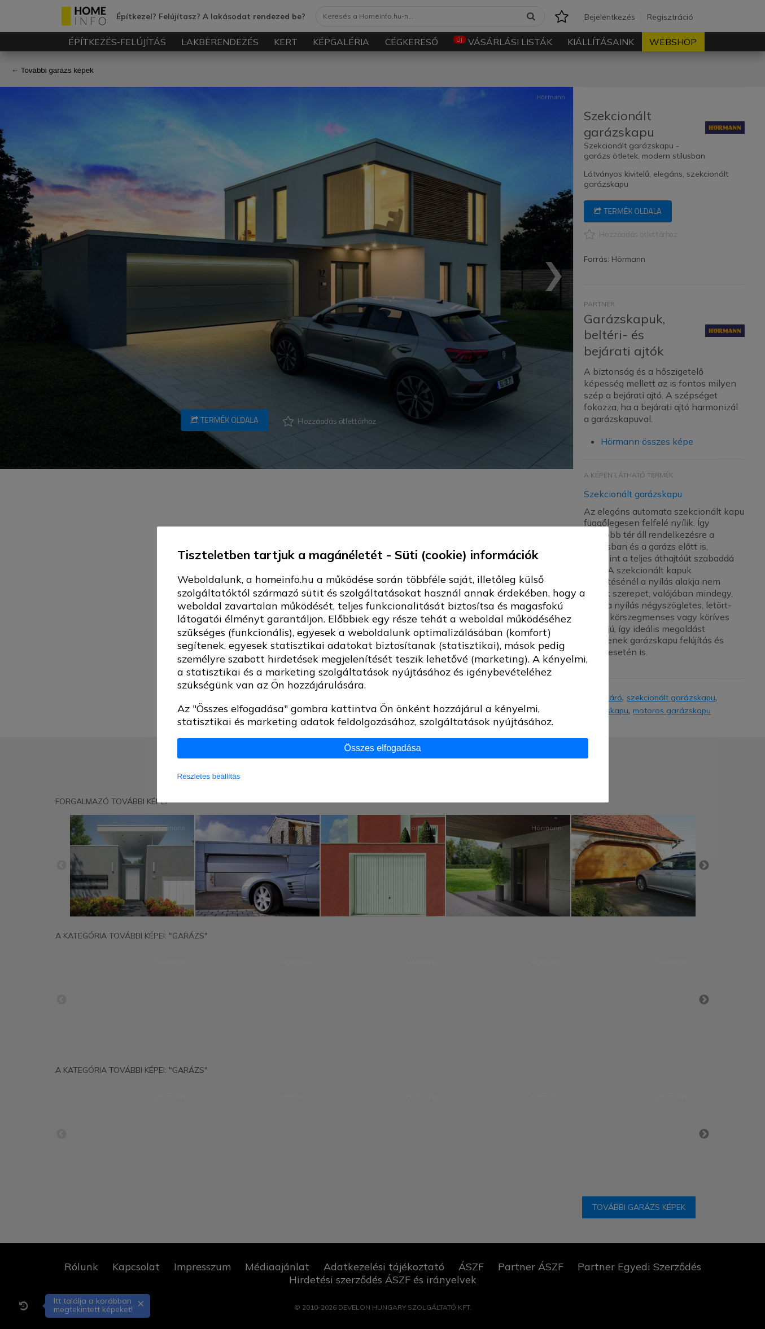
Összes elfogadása (382, 748)
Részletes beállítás (209, 776)
